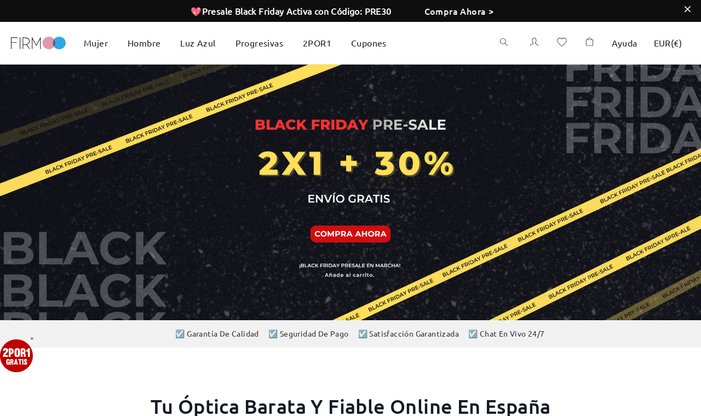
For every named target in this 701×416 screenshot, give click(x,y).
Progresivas (259, 42)
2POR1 (317, 42)
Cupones (369, 42)
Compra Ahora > (459, 11)
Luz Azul (197, 42)
